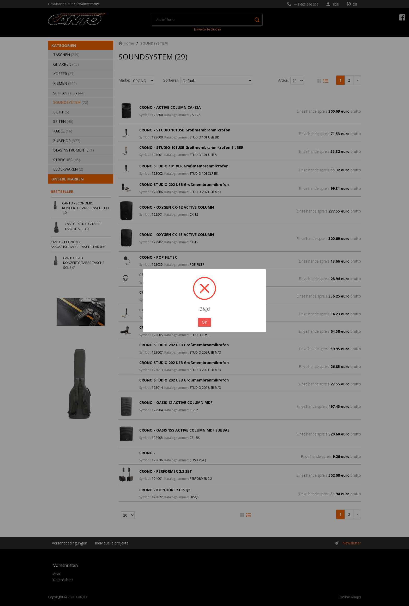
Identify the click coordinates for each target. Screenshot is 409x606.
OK (204, 322)
